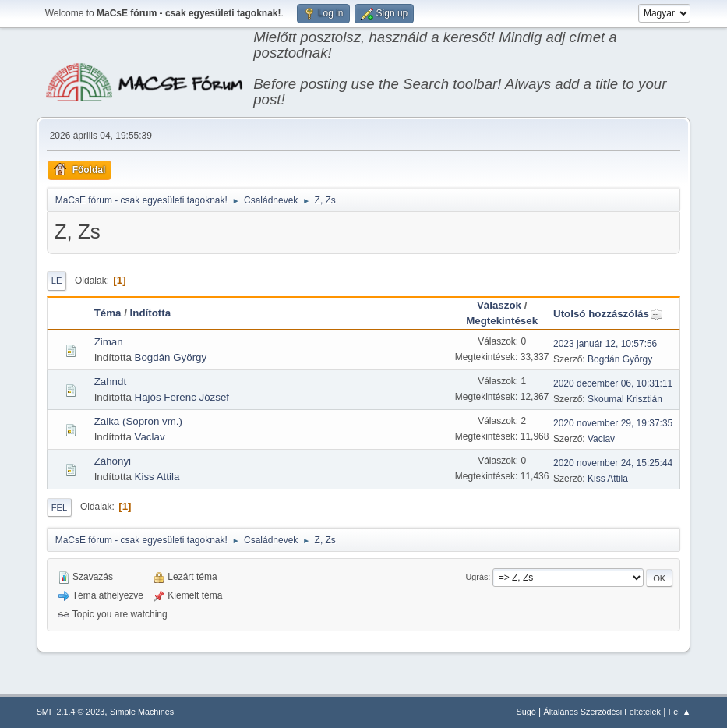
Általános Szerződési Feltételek (601, 711)
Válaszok (499, 305)
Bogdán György (171, 357)
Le (56, 280)
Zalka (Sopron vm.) (138, 421)
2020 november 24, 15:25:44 (612, 463)
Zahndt (110, 381)
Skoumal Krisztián (625, 399)
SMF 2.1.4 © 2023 (71, 711)
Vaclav (150, 437)
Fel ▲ (680, 711)
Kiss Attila (157, 476)
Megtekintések (502, 321)
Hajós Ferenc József (182, 397)
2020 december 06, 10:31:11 (612, 383)
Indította (150, 313)
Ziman (108, 342)
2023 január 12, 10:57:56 (605, 343)
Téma (108, 313)
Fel (59, 507)
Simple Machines (142, 711)
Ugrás (477, 576)
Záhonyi (112, 461)
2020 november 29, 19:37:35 (612, 423)
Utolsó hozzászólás (608, 314)
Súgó (526, 711)
